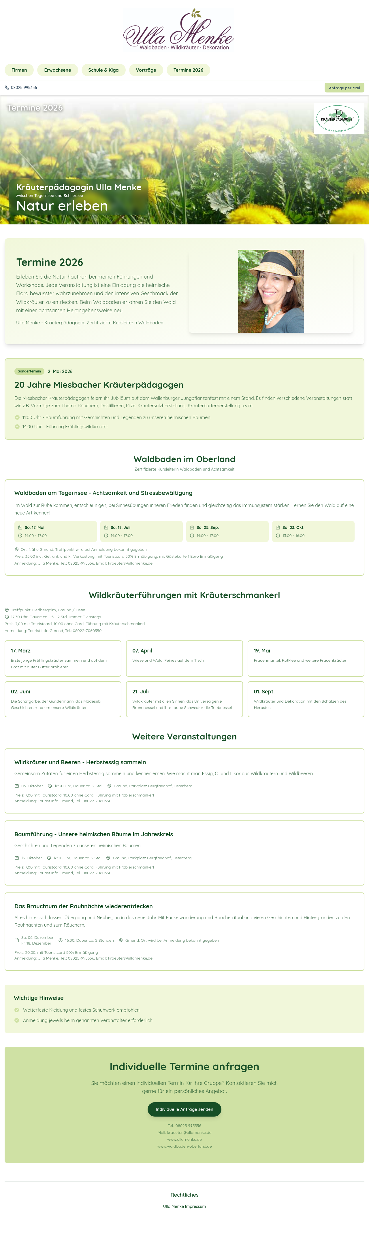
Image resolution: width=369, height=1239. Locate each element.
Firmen (19, 70)
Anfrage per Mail (343, 87)
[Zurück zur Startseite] (178, 30)
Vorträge (146, 70)
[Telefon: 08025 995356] (243, 30)
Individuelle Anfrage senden (184, 1111)
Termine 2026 (188, 70)
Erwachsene (57, 70)
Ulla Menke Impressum (184, 1209)
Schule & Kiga (104, 70)
